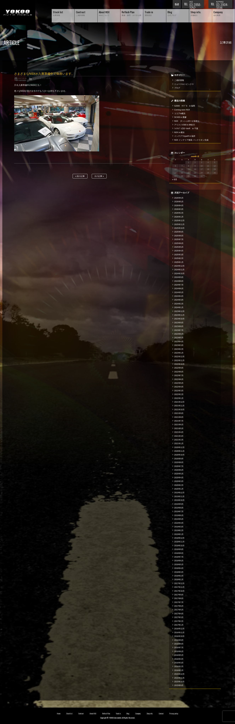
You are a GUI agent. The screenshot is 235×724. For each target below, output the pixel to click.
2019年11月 (179, 496)
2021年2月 (178, 440)
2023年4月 (178, 341)
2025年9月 (178, 232)
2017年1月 (178, 625)
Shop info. (150, 713)
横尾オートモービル (17, 12)
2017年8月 (178, 598)
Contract (81, 713)
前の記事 (80, 176)
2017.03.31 (22, 78)
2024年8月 (178, 281)
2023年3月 (178, 345)
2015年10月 (179, 682)
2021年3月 (178, 436)
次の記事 (99, 176)
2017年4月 (178, 614)
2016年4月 (178, 659)
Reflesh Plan (106, 713)
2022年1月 (178, 398)
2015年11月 (179, 678)
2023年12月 (179, 311)
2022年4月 (178, 387)
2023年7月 (178, 330)
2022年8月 (178, 372)
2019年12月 (179, 493)
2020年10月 (179, 455)
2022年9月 (178, 368)
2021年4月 (178, 432)
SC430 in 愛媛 (180, 117)
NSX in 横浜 (179, 132)
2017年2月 (178, 621)
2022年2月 (178, 394)
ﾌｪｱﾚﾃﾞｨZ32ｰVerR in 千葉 (186, 128)
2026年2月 (178, 213)
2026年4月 (178, 205)
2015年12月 (179, 674)
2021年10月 (179, 409)
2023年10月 (179, 319)
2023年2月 (178, 349)
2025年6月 (178, 243)
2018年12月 (179, 538)
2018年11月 (179, 542)
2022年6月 (178, 379)
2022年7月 (178, 375)
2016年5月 (178, 655)
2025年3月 (178, 255)
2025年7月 (178, 239)
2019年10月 (179, 500)
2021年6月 (178, 424)
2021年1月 (178, 443)
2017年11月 (179, 587)
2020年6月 (178, 470)
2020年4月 (178, 477)
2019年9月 (178, 504)
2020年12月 (179, 447)
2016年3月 (178, 663)
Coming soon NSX (182, 110)
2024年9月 (178, 277)
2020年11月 (179, 451)
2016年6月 (178, 651)
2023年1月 (178, 353)
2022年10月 (179, 364)
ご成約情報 (179, 80)
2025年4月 (178, 251)
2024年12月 (179, 266)
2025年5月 (178, 247)
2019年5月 (178, 519)
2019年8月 (178, 508)
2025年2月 (178, 258)
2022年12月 (179, 356)
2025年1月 (178, 262)
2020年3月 (178, 481)
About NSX (93, 713)
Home (58, 713)
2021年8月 (178, 417)
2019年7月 (178, 511)
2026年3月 (178, 209)
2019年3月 (178, 527)
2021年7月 (178, 421)
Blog (127, 713)
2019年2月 (178, 530)
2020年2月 (178, 485)
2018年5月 (178, 564)
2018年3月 (178, 572)
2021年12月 (179, 402)
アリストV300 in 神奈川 (184, 125)
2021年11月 (179, 406)
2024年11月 (179, 270)
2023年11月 (179, 315)
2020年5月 (178, 474)
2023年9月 (178, 323)
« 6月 (174, 179)
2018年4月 (178, 568)
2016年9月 (178, 640)
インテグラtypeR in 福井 (184, 136)
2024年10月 (179, 273)
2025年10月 (179, 228)
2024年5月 (178, 292)
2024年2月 (178, 304)
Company (138, 713)
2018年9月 (178, 549)
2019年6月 (178, 515)
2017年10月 (179, 591)
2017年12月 (179, 583)
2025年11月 (179, 224)
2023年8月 (178, 326)
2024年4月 (178, 296)
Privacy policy (173, 713)
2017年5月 (178, 610)
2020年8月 (178, 462)
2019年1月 (178, 534)
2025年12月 (179, 220)
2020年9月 (178, 459)
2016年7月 (178, 647)
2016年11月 (179, 632)
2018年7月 (178, 557)
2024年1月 (178, 307)
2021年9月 (178, 413)
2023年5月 (178, 338)
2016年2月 (178, 666)
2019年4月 (178, 523)
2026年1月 (178, 217)
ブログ (177, 88)
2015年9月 (178, 685)
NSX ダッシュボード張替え (187, 121)
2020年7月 (178, 466)
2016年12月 (179, 629)
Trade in (118, 713)
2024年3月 (178, 300)
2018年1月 (178, 579)
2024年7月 (178, 285)
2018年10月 (179, 546)
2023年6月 (178, 334)
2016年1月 (178, 670)
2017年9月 (178, 595)
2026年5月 (178, 202)
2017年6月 (178, 606)
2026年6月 (178, 198)
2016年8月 (178, 644)
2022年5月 (178, 383)
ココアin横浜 (179, 113)
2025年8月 (178, 236)
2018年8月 (178, 553)
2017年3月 (178, 617)
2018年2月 (178, 576)
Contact (161, 713)
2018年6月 (178, 561)
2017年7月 (178, 602)
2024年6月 (178, 288)
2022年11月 (179, 360)
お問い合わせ (177, 4)
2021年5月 (178, 428)
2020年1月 (178, 489)
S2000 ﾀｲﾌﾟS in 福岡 (184, 106)
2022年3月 (178, 391)
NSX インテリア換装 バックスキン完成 (191, 140)
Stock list (69, 713)
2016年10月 (179, 636)
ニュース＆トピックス (41, 78)
